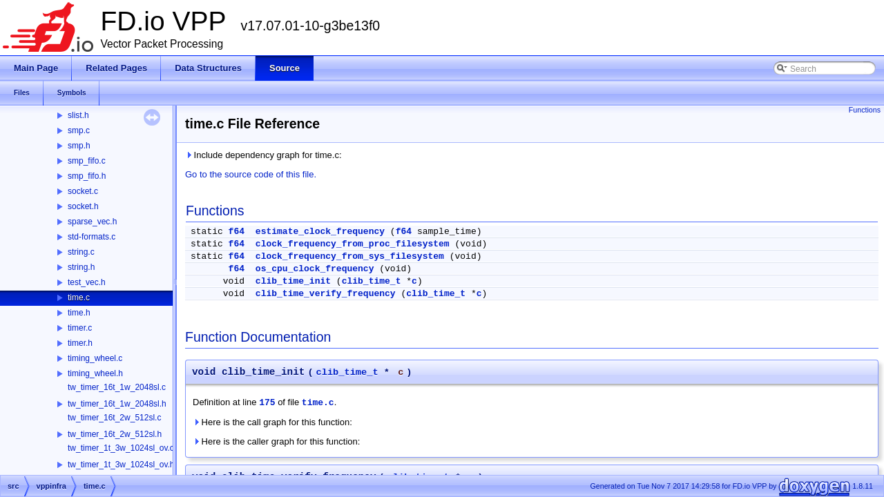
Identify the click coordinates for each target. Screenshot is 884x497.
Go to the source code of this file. (250, 174)
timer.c (80, 328)
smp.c (79, 130)
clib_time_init (293, 281)
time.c (79, 297)
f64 (236, 231)
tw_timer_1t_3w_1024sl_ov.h (121, 464)
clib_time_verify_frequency (326, 294)
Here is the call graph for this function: (272, 422)
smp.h (79, 145)
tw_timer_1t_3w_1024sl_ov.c (121, 448)
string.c (81, 252)
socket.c (83, 191)
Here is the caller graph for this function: (276, 441)
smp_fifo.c (87, 161)
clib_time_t (371, 281)
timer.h (80, 343)
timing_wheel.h (95, 373)
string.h (81, 267)
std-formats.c (91, 237)
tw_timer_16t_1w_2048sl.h (117, 404)
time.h (79, 313)
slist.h (78, 115)
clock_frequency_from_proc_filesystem (353, 244)
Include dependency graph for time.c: (263, 155)
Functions (865, 110)
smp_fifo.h (87, 176)
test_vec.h (87, 282)
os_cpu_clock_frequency (315, 269)
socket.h (83, 206)
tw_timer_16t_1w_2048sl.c (117, 387)
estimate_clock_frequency (320, 231)
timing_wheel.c (95, 358)
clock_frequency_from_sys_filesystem (350, 256)
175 (267, 403)
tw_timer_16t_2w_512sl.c (114, 417)
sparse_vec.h (92, 221)
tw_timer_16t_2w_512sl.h (115, 434)
